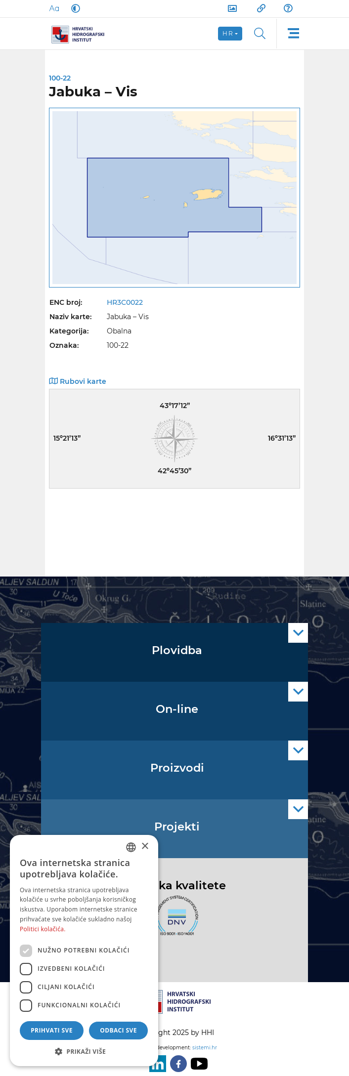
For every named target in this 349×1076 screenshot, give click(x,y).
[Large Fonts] (54, 8)
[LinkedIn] (155, 1063)
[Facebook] (176, 1063)
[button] (84, 1051)
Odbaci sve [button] (118, 1030)
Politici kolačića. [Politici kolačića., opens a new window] (43, 929)
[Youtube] (197, 1063)
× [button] (144, 846)
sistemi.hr (204, 1047)
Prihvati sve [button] (52, 1030)
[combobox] (131, 847)
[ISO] (174, 921)
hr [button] (227, 33)
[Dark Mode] (74, 8)
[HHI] (81, 33)
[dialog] (84, 950)
